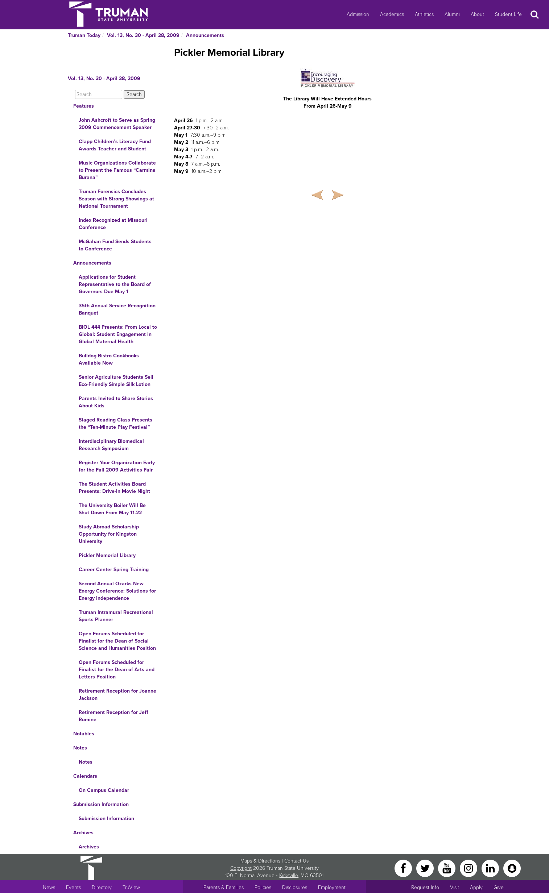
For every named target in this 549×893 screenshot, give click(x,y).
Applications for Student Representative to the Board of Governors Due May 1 (115, 284)
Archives (83, 833)
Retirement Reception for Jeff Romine (113, 716)
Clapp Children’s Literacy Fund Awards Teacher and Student (115, 145)
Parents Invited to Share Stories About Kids (116, 402)
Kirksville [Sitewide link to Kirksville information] (288, 875)
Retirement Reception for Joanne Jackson (117, 694)
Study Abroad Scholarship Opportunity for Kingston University (109, 534)
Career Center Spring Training (114, 569)
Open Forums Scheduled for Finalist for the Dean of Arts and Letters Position (116, 669)
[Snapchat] (512, 868)
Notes (80, 748)
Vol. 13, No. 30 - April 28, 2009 (143, 35)
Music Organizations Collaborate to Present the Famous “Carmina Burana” (117, 170)
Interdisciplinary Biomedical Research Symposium (111, 445)
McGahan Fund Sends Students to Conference (115, 245)
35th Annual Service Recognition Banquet (117, 309)
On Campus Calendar (104, 790)
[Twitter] (426, 868)
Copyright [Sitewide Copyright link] (241, 868)
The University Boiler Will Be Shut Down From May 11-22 (112, 509)
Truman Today (84, 35)
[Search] (98, 94)
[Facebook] (404, 868)
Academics (392, 14)
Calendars (85, 776)
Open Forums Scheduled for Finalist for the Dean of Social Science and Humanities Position (117, 641)
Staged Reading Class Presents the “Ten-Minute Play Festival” (115, 423)
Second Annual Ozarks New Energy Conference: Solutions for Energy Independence (117, 591)
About (477, 14)
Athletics (424, 14)
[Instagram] (469, 868)
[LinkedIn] (491, 868)
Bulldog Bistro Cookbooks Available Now (109, 359)
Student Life (508, 14)
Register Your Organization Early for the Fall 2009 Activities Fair (117, 466)
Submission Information (101, 804)
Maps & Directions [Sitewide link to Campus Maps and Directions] (260, 861)
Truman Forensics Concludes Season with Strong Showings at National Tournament (116, 198)
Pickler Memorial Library (107, 555)
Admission (358, 14)
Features (83, 106)
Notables (83, 734)
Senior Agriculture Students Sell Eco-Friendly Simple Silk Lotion (116, 380)
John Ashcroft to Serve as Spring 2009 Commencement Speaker (117, 123)
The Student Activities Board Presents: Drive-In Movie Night (114, 487)
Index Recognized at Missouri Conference (113, 223)
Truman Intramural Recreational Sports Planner (116, 616)
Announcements (205, 35)
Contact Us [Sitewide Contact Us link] (296, 861)
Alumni (452, 14)
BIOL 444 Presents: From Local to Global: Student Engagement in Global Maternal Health (118, 334)
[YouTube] (447, 868)
